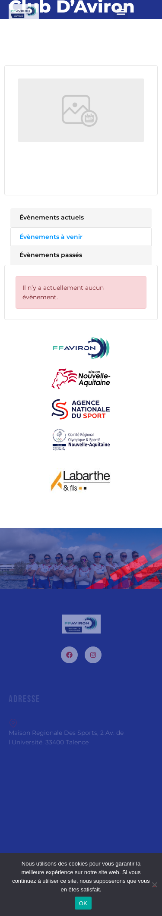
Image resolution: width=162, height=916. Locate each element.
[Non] (154, 883)
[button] (121, 12)
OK (83, 903)
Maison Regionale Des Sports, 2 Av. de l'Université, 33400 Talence (66, 732)
